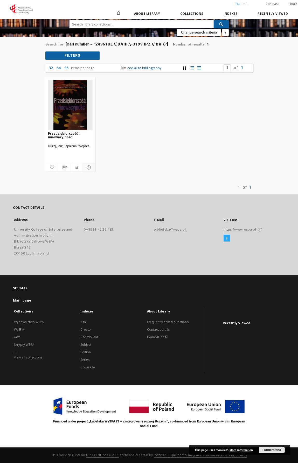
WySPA (19, 329)
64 (59, 67)
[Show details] (88, 167)
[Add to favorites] (51, 167)
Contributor (89, 337)
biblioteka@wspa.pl (170, 229)
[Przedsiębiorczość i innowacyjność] (70, 105)
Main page (22, 300)
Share (293, 4)
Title (83, 322)
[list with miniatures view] (191, 68)
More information (241, 450)
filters (72, 55)
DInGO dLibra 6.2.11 (102, 455)
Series (84, 359)
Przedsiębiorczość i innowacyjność (64, 135)
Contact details (158, 329)
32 (51, 67)
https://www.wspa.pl (240, 229)
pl (245, 4)
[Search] (221, 24)
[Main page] (118, 13)
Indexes (231, 13)
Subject (85, 344)
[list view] (199, 68)
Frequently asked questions (168, 322)
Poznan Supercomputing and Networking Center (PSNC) (200, 455)
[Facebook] (227, 238)
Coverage (87, 367)
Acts (17, 337)
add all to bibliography (140, 68)
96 (66, 67)
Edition (85, 352)
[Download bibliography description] (64, 167)
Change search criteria (199, 32)
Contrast (272, 4)
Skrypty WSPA (24, 344)
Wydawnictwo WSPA (29, 322)
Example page (157, 337)
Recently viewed (273, 13)
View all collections (28, 357)
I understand (271, 450)
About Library (147, 13)
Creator (86, 329)
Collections (191, 13)
